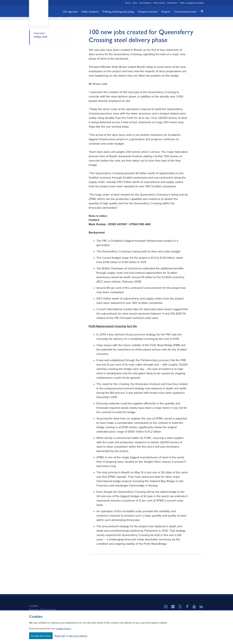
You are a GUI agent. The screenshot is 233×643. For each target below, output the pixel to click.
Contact (33, 609)
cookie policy (63, 628)
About (128, 2)
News (135, 2)
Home (55, 20)
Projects (165, 11)
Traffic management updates (192, 2)
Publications (172, 2)
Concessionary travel (185, 11)
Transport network (148, 11)
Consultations (145, 2)
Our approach (70, 11)
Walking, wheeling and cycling (118, 11)
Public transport (90, 11)
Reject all (60, 635)
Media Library (159, 2)
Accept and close (41, 635)
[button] (201, 11)
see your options (78, 635)
